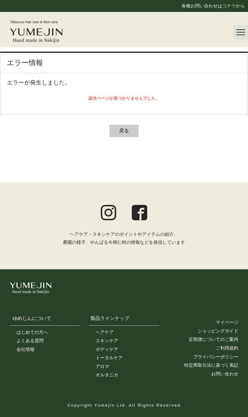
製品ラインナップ (109, 318)
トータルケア (109, 357)
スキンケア (107, 340)
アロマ (102, 366)
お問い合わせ (224, 373)
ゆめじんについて (32, 318)
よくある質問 (30, 340)
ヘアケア (105, 332)
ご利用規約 (227, 348)
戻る (124, 130)
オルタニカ (107, 374)
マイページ (227, 322)
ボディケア (107, 349)
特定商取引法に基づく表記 (211, 365)
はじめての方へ (32, 332)
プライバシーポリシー (215, 356)
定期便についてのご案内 (213, 339)
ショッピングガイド (218, 330)
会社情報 (25, 349)
